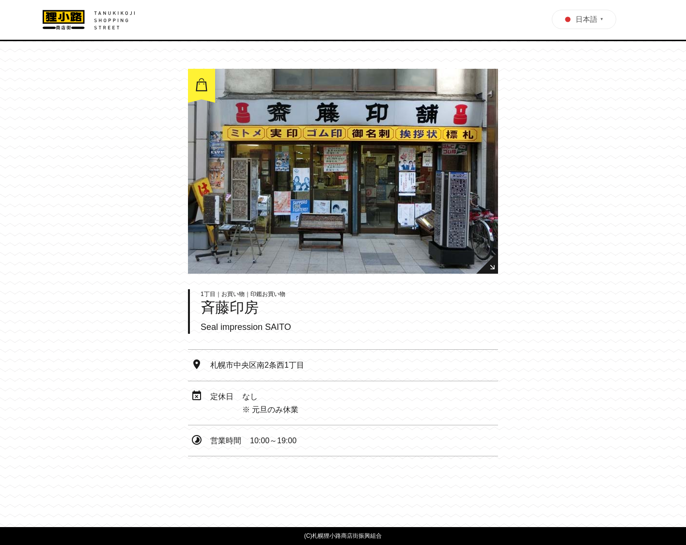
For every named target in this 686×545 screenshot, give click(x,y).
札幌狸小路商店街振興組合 (347, 535)
